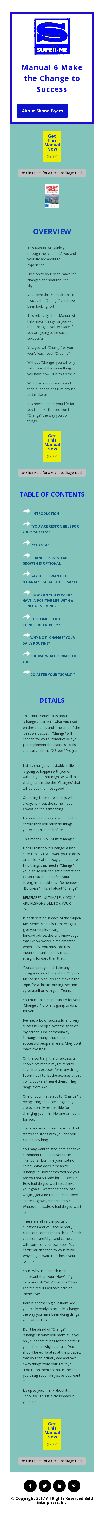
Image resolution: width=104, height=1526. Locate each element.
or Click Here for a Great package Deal (52, 172)
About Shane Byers (42, 111)
